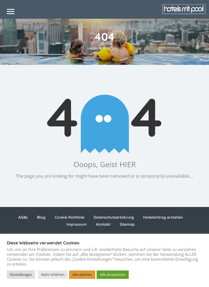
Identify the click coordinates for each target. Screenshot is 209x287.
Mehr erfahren (52, 274)
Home (92, 48)
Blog (41, 217)
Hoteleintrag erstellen (163, 217)
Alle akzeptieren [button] (112, 274)
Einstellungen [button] (21, 274)
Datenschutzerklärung (114, 217)
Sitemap (127, 224)
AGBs (23, 217)
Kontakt (103, 224)
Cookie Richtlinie (69, 217)
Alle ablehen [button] (82, 274)
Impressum (76, 224)
